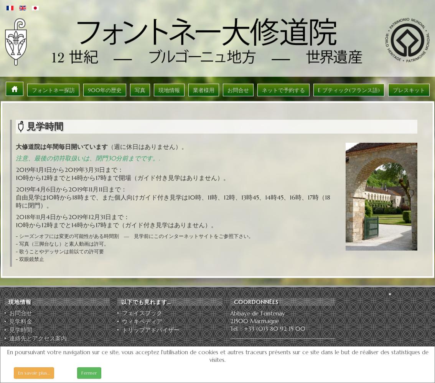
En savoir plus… (34, 373)
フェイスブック (142, 313)
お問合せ (20, 313)
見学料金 (20, 321)
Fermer (89, 373)
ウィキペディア (142, 321)
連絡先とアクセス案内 (38, 338)
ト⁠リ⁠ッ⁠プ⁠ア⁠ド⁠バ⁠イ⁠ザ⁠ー (151, 330)
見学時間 (20, 330)
